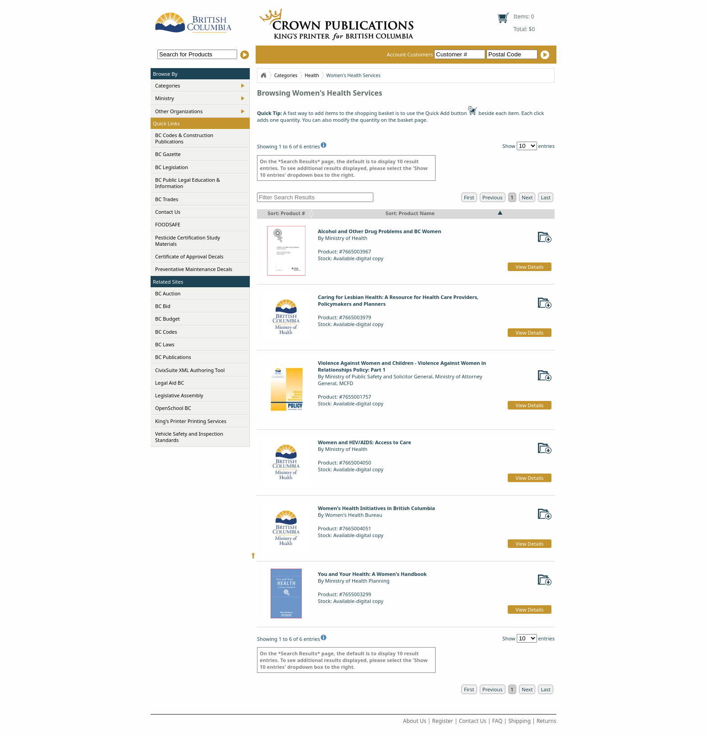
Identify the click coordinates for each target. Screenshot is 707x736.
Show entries (528, 146)
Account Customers (437, 54)
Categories (167, 85)
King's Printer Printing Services (190, 421)
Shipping (519, 721)
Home (263, 75)
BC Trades (166, 199)
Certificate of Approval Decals (189, 256)
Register (442, 721)
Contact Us (167, 211)
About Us (415, 721)
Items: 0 (524, 16)
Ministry (164, 98)
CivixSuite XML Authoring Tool (190, 370)
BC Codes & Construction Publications (184, 138)
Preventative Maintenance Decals (193, 269)
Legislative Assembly (179, 395)
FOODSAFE (167, 224)
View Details (529, 266)
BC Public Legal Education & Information (187, 182)
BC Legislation (171, 167)
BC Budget (167, 318)
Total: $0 (524, 29)
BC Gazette (168, 154)
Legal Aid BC (169, 382)
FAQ (497, 721)
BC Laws (164, 344)
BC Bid (162, 306)
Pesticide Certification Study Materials (187, 240)
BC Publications (173, 357)
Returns (546, 721)
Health (312, 75)
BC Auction (167, 293)
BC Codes (166, 331)
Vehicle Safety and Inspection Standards (189, 436)
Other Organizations (178, 111)
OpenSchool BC (173, 408)
